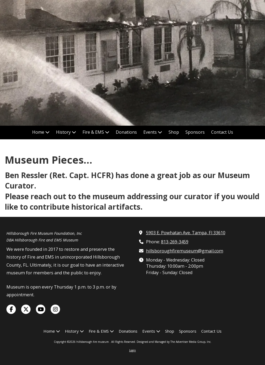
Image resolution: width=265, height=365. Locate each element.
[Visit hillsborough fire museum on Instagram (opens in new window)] (55, 309)
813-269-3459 (174, 242)
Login (132, 350)
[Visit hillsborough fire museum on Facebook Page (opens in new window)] (11, 309)
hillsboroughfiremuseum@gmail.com (184, 251)
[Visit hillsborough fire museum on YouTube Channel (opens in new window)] (40, 309)
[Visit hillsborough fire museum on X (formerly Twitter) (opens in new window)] (26, 309)
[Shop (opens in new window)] (173, 132)
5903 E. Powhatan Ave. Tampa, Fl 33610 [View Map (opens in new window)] (185, 233)
